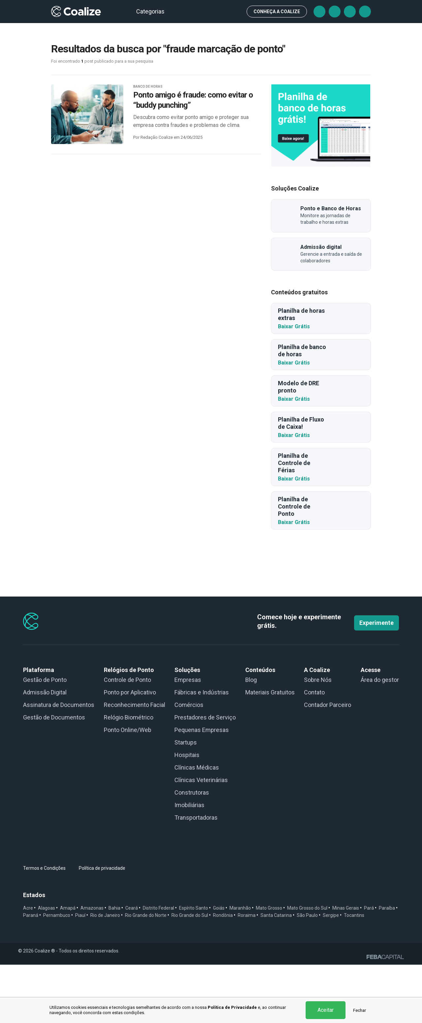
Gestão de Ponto (45, 738)
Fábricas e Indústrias (201, 750)
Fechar (359, 1010)
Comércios (188, 763)
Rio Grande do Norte (145, 973)
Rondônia (223, 973)
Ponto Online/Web (127, 788)
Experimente (376, 681)
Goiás (219, 966)
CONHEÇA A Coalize (277, 11)
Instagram (350, 11)
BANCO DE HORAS (148, 86)
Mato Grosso (269, 966)
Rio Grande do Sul (189, 973)
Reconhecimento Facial (134, 763)
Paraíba (387, 966)
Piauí (80, 973)
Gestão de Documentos (54, 775)
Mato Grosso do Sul (307, 966)
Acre (28, 966)
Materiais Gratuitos (270, 750)
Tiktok (334, 11)
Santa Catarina (276, 973)
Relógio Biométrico (128, 775)
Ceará (131, 966)
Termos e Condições (44, 926)
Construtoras (191, 850)
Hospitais (186, 813)
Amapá (67, 966)
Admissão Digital (45, 750)
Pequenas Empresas (201, 788)
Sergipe (331, 973)
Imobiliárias (189, 863)
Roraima (247, 973)
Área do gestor (380, 738)
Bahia (114, 966)
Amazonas (92, 966)
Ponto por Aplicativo (130, 750)
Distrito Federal (158, 966)
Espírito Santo (193, 966)
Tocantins (354, 973)
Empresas (187, 738)
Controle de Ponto (127, 738)
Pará (369, 966)
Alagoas (46, 966)
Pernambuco (56, 973)
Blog (251, 738)
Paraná (30, 973)
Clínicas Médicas (196, 825)
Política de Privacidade (232, 1007)
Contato (314, 750)
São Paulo (307, 973)
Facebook (319, 11)
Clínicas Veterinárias (201, 838)
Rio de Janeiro (105, 973)
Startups (185, 800)
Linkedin (365, 11)
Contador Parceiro (327, 763)
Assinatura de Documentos (58, 763)
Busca (235, 11)
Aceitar (325, 1010)
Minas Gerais (345, 966)
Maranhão (240, 966)
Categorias (153, 11)
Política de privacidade (102, 926)
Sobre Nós (318, 738)
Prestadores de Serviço (205, 775)
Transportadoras (196, 875)
